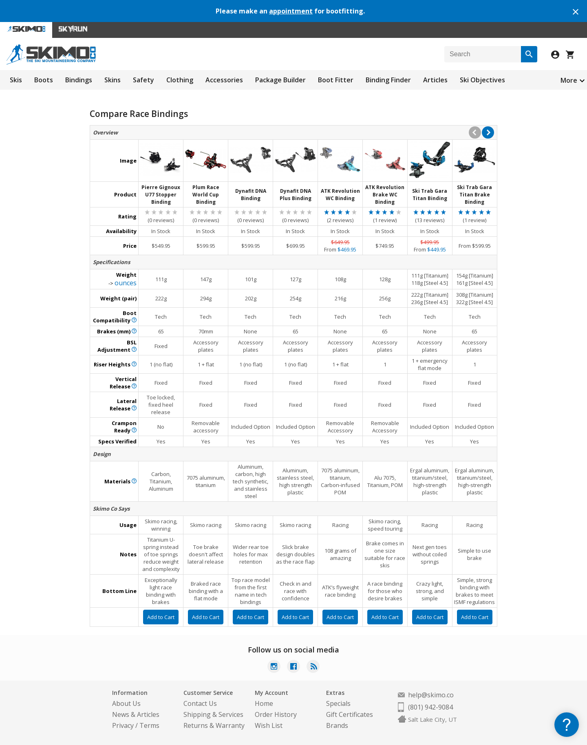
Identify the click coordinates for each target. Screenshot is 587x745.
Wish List (268, 725)
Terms (149, 725)
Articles (435, 79)
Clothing (179, 79)
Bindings (78, 79)
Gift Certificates (349, 714)
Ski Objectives (482, 79)
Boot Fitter (335, 79)
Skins (112, 79)
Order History (276, 714)
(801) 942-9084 (430, 707)
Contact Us (200, 703)
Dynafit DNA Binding (250, 194)
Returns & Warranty (214, 725)
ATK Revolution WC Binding (340, 194)
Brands (337, 725)
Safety (143, 79)
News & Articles (135, 714)
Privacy (123, 725)
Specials (338, 703)
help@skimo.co (431, 694)
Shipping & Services (213, 714)
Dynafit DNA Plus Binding (295, 194)
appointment (291, 11)
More (569, 80)
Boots (43, 79)
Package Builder (280, 79)
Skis (16, 79)
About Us (126, 703)
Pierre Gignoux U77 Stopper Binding (160, 194)
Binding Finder (388, 79)
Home (264, 703)
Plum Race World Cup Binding (205, 194)
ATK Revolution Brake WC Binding (384, 194)
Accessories (224, 79)
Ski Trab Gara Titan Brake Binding (474, 194)
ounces (126, 282)
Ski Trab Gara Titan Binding (429, 194)
